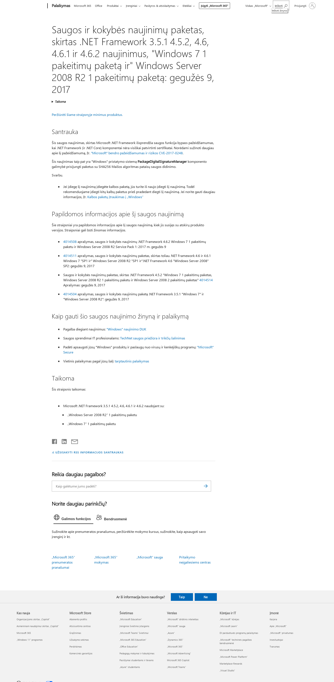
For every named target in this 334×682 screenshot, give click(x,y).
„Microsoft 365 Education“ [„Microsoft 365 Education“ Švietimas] (132, 639)
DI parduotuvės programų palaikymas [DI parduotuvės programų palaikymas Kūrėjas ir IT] (239, 632)
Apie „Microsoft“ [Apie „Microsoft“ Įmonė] (278, 626)
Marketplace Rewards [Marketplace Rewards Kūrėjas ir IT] (231, 663)
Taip (182, 597)
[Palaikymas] (61, 6)
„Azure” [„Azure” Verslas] (171, 632)
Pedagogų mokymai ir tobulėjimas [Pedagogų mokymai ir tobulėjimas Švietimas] (136, 653)
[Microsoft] (31, 6)
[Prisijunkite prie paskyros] (304, 6)
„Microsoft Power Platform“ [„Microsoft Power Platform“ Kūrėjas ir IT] (234, 656)
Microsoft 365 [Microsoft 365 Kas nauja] (24, 632)
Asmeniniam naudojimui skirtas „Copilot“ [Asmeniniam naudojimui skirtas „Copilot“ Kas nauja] (38, 626)
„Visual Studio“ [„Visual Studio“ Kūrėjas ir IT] (227, 670)
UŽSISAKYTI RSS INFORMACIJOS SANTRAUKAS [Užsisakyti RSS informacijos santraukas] (89, 452)
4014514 (206, 280)
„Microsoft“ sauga (150, 557)
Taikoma (60, 101)
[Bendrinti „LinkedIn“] (62, 440)
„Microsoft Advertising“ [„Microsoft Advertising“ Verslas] (179, 653)
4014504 (70, 294)
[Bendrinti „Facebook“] (55, 440)
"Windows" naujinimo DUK (126, 329)
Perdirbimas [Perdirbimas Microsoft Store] (75, 646)
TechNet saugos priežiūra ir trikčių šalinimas (152, 338)
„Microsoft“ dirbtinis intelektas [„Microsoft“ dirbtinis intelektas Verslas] (183, 619)
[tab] (73, 518)
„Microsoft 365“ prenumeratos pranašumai (63, 562)
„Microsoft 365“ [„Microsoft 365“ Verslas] (175, 646)
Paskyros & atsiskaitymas (163, 5)
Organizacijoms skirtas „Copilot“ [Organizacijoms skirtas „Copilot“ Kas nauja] (33, 619)
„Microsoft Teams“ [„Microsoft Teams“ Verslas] (176, 667)
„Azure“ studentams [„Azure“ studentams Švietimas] (129, 667)
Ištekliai (191, 5)
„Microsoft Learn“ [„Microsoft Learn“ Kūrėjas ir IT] (229, 626)
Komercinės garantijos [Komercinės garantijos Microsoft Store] (80, 653)
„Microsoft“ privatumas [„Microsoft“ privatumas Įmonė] (281, 632)
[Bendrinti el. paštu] (72, 440)
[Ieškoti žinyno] (281, 5)
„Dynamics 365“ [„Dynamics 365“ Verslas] (175, 639)
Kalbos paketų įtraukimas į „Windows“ (115, 197)
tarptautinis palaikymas (132, 361)
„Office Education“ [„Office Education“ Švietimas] (128, 646)
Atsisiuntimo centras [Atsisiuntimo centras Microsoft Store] (80, 626)
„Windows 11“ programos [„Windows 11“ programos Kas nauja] (30, 639)
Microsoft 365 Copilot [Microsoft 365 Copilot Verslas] (178, 660)
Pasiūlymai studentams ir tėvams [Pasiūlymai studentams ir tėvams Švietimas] (136, 660)
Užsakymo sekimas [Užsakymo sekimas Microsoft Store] (79, 639)
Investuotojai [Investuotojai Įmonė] (276, 639)
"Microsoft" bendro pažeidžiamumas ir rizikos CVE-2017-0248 (137, 153)
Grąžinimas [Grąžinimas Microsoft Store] (75, 632)
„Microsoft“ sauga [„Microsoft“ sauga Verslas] (176, 626)
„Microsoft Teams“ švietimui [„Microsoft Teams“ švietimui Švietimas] (133, 632)
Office (99, 5)
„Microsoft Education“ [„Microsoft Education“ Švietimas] (130, 619)
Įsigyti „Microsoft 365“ (218, 5)
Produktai (114, 5)
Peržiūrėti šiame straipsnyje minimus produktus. (87, 114)
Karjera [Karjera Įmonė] (273, 619)
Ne (206, 597)
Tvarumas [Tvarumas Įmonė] (275, 646)
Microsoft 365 (82, 5)
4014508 (70, 241)
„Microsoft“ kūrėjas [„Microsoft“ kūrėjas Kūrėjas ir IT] (229, 619)
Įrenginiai (134, 5)
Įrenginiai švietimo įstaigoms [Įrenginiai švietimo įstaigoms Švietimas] (134, 626)
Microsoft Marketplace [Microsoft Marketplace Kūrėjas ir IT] (231, 650)
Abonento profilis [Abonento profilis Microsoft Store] (78, 619)
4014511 (70, 255)
